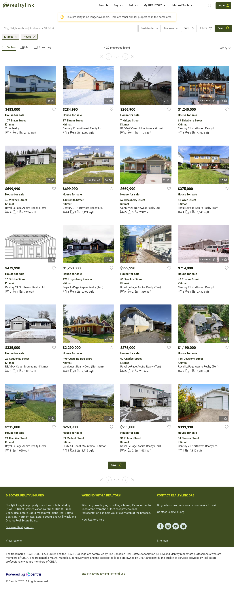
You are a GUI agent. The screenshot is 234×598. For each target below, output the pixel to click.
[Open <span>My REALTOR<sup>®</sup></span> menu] (165, 5)
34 (51, 101)
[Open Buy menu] (121, 5)
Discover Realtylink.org (20, 527)
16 (108, 101)
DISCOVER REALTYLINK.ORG (25, 495)
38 (108, 259)
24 (166, 259)
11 (166, 418)
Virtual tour (208, 100)
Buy (116, 5)
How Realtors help (93, 519)
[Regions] (209, 5)
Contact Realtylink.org (170, 512)
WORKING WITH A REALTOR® (101, 495)
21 (223, 418)
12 (108, 418)
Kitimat (8, 36)
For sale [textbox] (169, 28)
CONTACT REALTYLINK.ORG (176, 495)
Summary (45, 47)
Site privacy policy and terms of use (103, 573)
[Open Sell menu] (136, 5)
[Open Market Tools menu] (192, 5)
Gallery (11, 47)
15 (51, 339)
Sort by (223, 48)
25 (51, 180)
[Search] (103, 5)
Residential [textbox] (147, 28)
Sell (131, 5)
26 (166, 180)
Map (27, 47)
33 (223, 259)
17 (223, 180)
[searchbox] (67, 28)
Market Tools (180, 5)
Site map (162, 540)
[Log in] (223, 5)
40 (223, 101)
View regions (14, 540)
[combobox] (69, 28)
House (27, 36)
